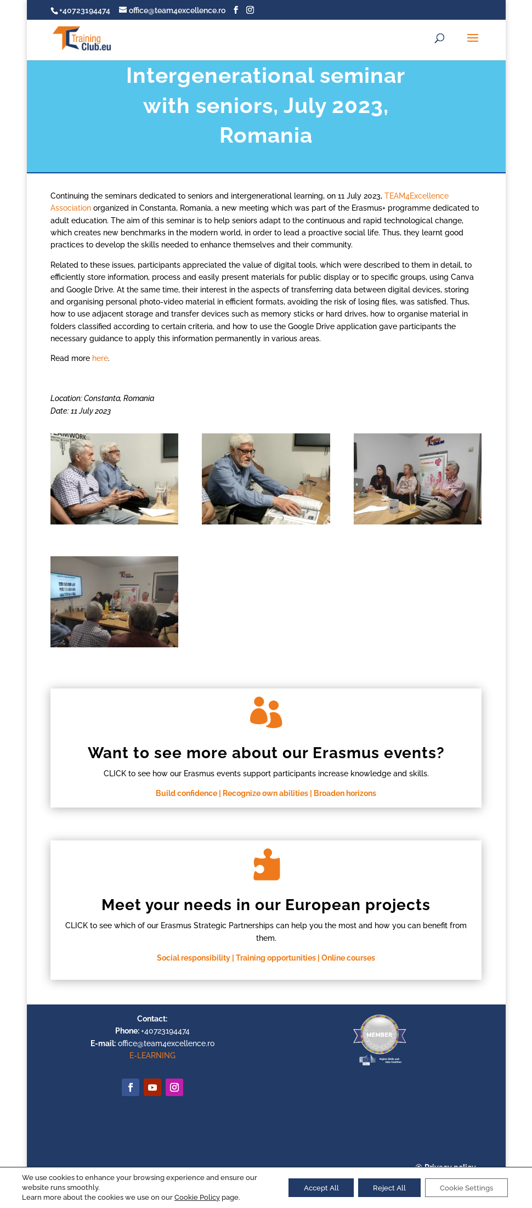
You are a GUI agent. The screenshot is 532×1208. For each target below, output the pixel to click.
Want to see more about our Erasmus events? (266, 753)
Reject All (381, 1187)
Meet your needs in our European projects (266, 905)
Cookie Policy (197, 1197)
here (100, 358)
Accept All (307, 1187)
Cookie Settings (463, 1187)
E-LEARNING (152, 1055)
